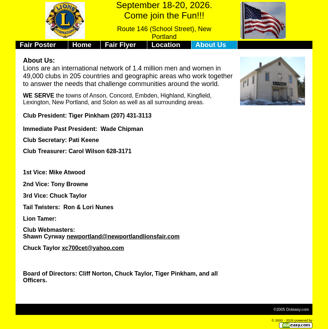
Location (165, 45)
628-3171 (119, 151)
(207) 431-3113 (131, 115)
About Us (211, 45)
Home (82, 45)
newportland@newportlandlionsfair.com (123, 236)
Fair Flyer (120, 45)
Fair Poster (38, 45)
